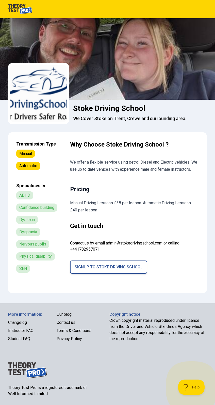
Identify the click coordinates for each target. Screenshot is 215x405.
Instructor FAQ (21, 330)
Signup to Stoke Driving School (109, 267)
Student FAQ (19, 338)
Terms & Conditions (74, 330)
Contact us (66, 322)
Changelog (17, 322)
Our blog (64, 314)
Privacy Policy (69, 338)
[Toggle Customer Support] (191, 387)
